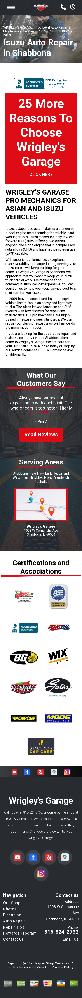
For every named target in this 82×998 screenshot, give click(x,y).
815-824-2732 (38, 346)
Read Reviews (41, 434)
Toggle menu (11, 7)
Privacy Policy (62, 967)
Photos (10, 909)
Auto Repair (14, 921)
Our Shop (12, 903)
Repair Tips (13, 927)
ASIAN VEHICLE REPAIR (55, 31)
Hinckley (36, 477)
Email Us (71, 939)
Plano (48, 477)
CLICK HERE (41, 174)
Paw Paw (36, 473)
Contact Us (13, 939)
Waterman (20, 477)
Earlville (51, 473)
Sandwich (61, 477)
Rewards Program (20, 933)
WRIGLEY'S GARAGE (18, 27)
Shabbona (20, 473)
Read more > (41, 412)
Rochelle (41, 482)
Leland (64, 473)
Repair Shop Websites (52, 963)
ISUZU (7, 35)
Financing (12, 915)
